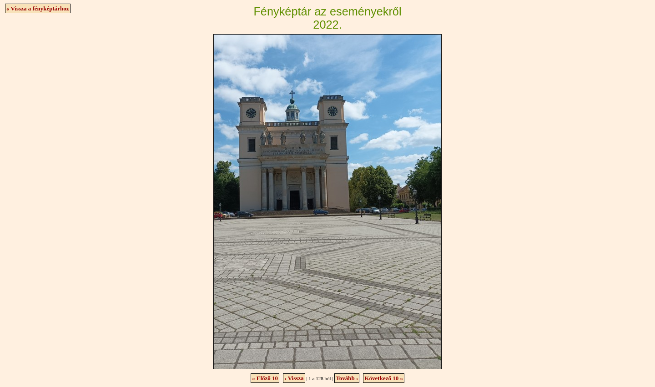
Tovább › (347, 378)
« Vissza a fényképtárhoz (37, 8)
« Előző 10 (265, 378)
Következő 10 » (383, 378)
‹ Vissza (293, 378)
